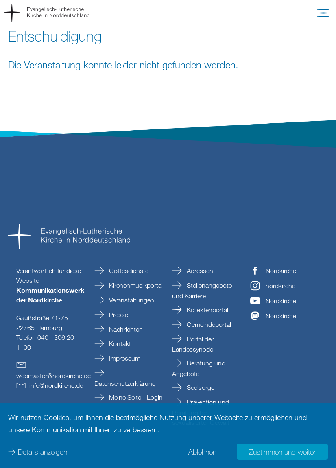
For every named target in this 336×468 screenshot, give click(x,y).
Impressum (123, 358)
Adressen (199, 270)
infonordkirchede (56, 385)
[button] (323, 15)
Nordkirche (281, 270)
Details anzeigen (42, 451)
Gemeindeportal (208, 324)
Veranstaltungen (130, 300)
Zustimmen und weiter (282, 451)
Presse (117, 314)
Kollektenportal (206, 309)
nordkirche (280, 285)
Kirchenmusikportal (135, 285)
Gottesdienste (127, 270)
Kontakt (119, 343)
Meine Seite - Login (135, 397)
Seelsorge (199, 387)
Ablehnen (202, 451)
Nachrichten (125, 329)
